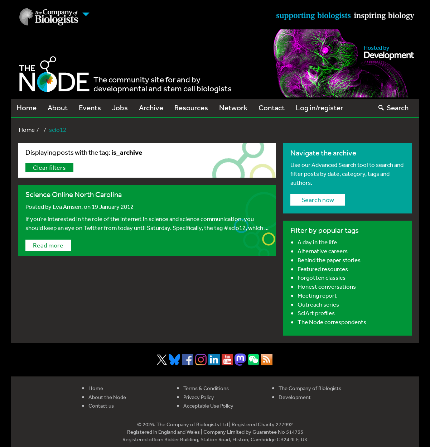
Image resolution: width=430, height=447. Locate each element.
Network (233, 107)
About (58, 107)
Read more (48, 245)
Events (90, 107)
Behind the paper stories (329, 260)
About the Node (107, 397)
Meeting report (317, 295)
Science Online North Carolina (73, 194)
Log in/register (319, 107)
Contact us (101, 405)
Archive (151, 107)
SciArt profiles (316, 313)
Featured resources (323, 269)
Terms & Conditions (206, 388)
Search (393, 107)
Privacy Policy (198, 397)
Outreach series (318, 304)
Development (295, 397)
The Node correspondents (332, 322)
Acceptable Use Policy (208, 405)
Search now (317, 199)
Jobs (120, 107)
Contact (272, 107)
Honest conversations (327, 286)
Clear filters (49, 167)
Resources (191, 107)
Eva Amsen (67, 206)
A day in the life (317, 242)
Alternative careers (323, 251)
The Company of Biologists (310, 388)
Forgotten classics (322, 277)
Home (26, 107)
